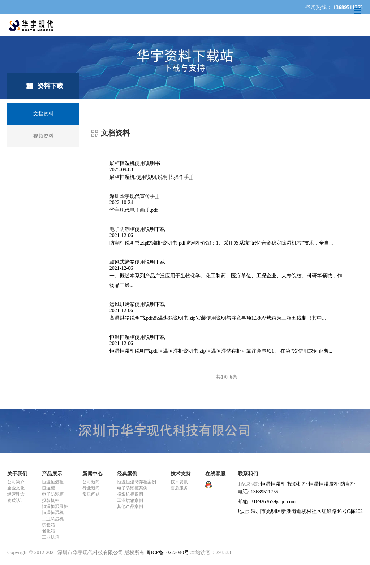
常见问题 (91, 494)
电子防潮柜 (53, 494)
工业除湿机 (53, 518)
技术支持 (181, 473)
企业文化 (16, 488)
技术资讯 (179, 481)
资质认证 (16, 500)
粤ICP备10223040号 (167, 552)
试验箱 (48, 524)
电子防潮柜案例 (132, 488)
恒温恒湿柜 (53, 481)
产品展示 (52, 473)
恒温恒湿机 (53, 512)
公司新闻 (91, 481)
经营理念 (16, 494)
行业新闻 (91, 488)
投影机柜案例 (130, 494)
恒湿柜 (48, 488)
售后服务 (179, 488)
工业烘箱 (50, 537)
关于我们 (17, 473)
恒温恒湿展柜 (55, 506)
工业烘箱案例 (130, 500)
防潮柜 (348, 484)
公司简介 (16, 481)
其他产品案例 (130, 506)
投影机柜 (50, 500)
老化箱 (48, 531)
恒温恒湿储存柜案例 (136, 481)
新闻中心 (92, 473)
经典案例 (127, 473)
